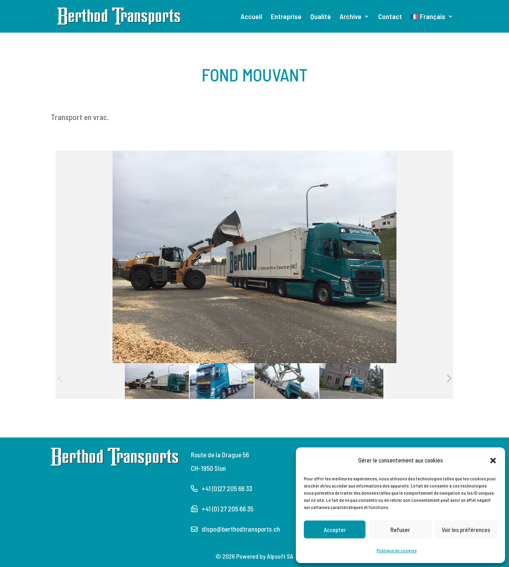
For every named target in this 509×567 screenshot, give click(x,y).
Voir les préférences (466, 529)
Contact (390, 17)
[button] (493, 460)
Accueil (251, 17)
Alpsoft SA (280, 556)
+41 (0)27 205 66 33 (227, 488)
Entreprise (286, 17)
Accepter (335, 529)
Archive (350, 17)
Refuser (400, 529)
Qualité (320, 17)
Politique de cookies (397, 550)
